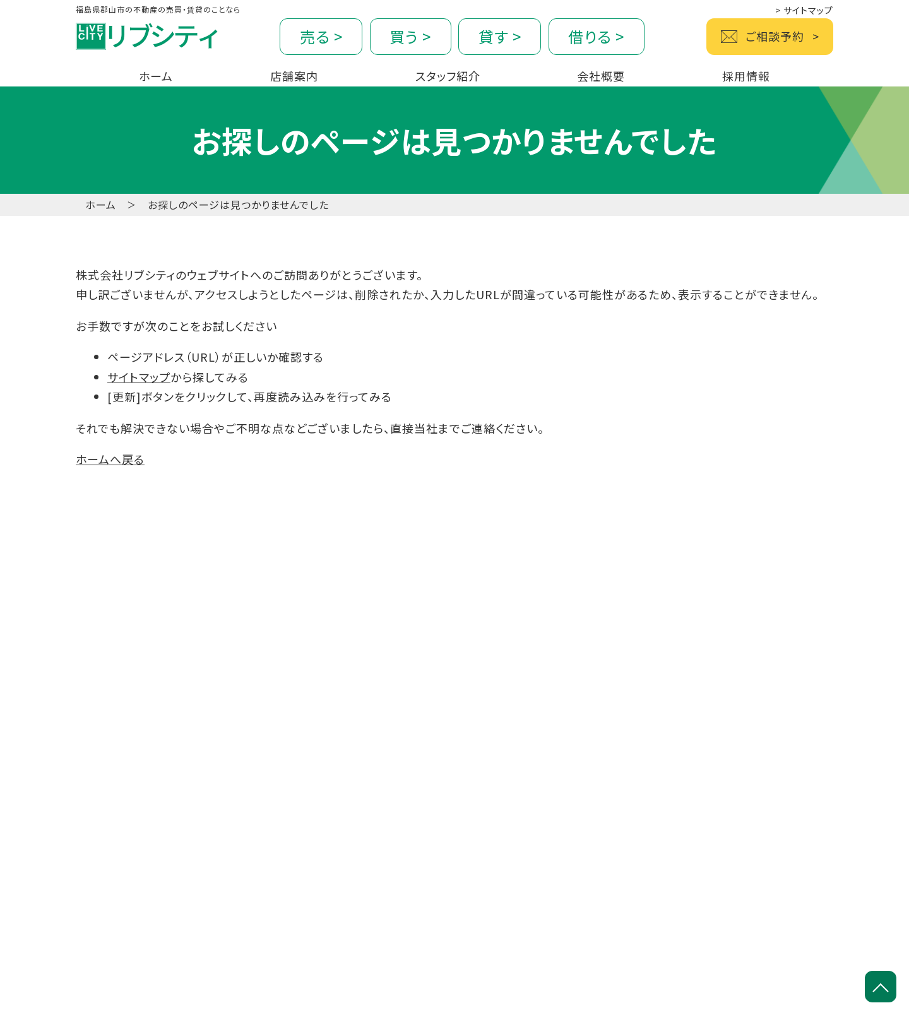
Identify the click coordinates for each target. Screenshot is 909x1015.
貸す (499, 36)
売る (321, 36)
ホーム (100, 204)
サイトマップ (804, 10)
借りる (596, 36)
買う (410, 36)
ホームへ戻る (110, 459)
